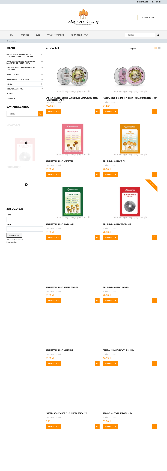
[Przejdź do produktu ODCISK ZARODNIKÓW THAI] (64, 138)
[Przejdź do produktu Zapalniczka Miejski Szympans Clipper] (103, 390)
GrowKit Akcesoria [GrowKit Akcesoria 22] (15, 89)
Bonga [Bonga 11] (9, 84)
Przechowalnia (43, 459)
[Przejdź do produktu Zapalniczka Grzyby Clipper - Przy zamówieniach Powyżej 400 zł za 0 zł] (64, 390)
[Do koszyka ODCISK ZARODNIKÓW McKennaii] (132, 237)
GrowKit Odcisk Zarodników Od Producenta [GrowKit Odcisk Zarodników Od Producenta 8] (21, 69)
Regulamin (11, 459)
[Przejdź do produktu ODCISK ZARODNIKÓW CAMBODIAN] (103, 138)
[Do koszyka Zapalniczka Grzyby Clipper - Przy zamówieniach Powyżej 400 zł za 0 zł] (54, 426)
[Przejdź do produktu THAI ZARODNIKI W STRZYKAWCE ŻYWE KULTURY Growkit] (64, 327)
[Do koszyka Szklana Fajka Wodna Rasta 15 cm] (132, 300)
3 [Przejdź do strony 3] (100, 437)
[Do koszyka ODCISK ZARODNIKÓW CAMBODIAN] (93, 174)
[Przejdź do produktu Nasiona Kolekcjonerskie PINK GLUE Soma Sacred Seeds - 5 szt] (103, 75)
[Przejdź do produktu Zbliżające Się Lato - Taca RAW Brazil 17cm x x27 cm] (142, 390)
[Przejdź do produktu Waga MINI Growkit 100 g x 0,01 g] (103, 327)
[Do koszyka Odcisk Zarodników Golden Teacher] (54, 237)
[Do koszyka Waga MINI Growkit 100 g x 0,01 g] (93, 363)
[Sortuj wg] (139, 48)
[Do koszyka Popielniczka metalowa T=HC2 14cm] (54, 300)
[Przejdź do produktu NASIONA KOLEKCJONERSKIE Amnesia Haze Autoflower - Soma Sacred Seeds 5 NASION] (64, 75)
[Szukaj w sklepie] (140, 35)
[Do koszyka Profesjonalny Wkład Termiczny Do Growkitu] (93, 300)
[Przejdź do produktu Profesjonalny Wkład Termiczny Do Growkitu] (103, 264)
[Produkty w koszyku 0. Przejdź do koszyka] (148, 17)
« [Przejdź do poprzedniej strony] (87, 437)
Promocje (11, 98)
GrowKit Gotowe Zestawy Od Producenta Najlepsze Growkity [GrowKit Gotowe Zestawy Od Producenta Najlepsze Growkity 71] (21, 55)
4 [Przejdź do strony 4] (105, 437)
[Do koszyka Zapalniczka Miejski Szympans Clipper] (93, 426)
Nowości (10, 94)
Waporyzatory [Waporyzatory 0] (13, 74)
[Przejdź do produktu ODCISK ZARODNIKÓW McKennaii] (142, 201)
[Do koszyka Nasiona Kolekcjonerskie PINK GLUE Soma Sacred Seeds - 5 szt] (93, 111)
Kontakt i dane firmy (138, 453)
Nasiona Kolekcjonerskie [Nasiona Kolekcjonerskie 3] (18, 79)
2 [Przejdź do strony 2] (96, 437)
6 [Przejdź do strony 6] (114, 437)
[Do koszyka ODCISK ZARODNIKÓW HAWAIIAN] (93, 237)
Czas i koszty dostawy (76, 459)
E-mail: (10, 214)
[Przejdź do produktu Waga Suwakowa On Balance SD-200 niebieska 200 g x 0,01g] (142, 327)
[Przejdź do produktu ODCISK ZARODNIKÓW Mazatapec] (142, 75)
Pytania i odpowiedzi (14, 456)
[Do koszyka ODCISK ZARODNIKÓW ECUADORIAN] (132, 174)
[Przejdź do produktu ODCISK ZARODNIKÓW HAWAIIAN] (103, 201)
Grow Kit (58, 102)
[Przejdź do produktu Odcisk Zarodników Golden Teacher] (64, 201)
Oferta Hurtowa (105, 453)
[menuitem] (12, 35)
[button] (79, 111)
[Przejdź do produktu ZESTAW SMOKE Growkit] (24, 195)
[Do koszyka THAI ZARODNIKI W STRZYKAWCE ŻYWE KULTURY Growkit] (54, 363)
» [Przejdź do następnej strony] (119, 437)
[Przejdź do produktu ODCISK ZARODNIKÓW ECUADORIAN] (24, 154)
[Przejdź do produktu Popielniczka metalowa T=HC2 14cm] (64, 264)
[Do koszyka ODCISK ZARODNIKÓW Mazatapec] (132, 111)
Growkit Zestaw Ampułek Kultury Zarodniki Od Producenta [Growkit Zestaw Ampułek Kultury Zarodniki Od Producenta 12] (21, 62)
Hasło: (9, 224)
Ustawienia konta (44, 456)
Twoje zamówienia (44, 453)
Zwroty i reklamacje (14, 453)
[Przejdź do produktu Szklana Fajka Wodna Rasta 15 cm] (142, 264)
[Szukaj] (157, 35)
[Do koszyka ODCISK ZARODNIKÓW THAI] (54, 174)
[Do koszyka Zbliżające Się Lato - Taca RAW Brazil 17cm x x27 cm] (132, 426)
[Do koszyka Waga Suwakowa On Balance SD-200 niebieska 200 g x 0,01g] (132, 363)
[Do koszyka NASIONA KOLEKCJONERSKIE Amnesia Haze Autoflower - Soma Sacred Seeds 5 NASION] (54, 111)
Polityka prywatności (107, 456)
